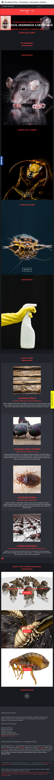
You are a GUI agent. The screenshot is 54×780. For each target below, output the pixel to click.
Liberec (20, 772)
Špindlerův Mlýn (17, 774)
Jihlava (47, 772)
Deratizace (9, 25)
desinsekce (26, 25)
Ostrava (11, 772)
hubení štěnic (5, 749)
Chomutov (4, 775)
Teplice (40, 774)
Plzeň (15, 772)
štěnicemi (24, 33)
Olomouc (35, 772)
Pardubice (42, 772)
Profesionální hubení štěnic (27, 22)
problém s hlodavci (19, 29)
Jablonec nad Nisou (6, 774)
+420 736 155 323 (10, 736)
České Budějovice (28, 772)
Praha (6, 772)
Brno (2, 772)
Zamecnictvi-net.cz (6, 764)
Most (26, 774)
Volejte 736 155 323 (8, 6)
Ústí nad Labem (33, 774)
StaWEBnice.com (47, 762)
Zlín (23, 774)
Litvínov (45, 774)
